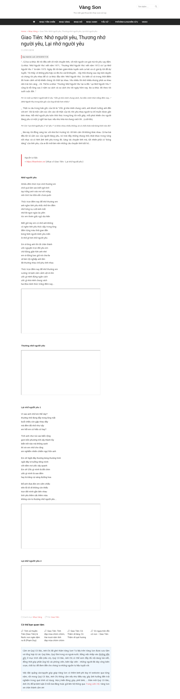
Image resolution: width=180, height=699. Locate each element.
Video (145, 22)
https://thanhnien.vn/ (35, 161)
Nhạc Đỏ (78, 22)
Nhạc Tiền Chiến (47, 22)
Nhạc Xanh (91, 22)
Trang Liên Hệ (93, 683)
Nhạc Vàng (64, 22)
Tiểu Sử (105, 22)
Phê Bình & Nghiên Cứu (126, 22)
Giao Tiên (55, 617)
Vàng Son (90, 7)
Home (23, 31)
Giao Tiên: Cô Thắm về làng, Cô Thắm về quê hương (77, 634)
